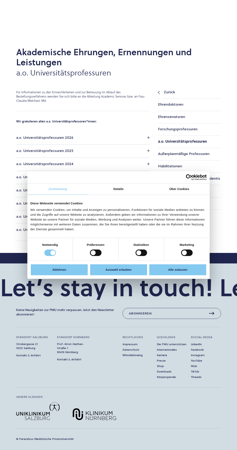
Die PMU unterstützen (171, 344)
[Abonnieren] (172, 313)
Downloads (164, 371)
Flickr (194, 366)
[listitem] (189, 92)
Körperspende (166, 377)
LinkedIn (196, 344)
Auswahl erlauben (118, 269)
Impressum (130, 344)
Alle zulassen (177, 269)
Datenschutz (131, 349)
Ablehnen (59, 269)
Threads (196, 377)
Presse (161, 360)
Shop (160, 366)
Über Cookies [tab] (179, 189)
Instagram (198, 355)
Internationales (167, 349)
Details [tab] (118, 189)
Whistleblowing (133, 355)
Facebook (197, 349)
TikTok (195, 371)
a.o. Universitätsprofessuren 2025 (44, 151)
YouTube (196, 360)
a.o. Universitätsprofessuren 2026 (44, 138)
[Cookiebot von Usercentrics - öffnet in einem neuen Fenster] (189, 177)
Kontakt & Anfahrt (28, 355)
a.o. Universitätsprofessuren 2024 (44, 164)
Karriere (162, 355)
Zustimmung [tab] (58, 189)
